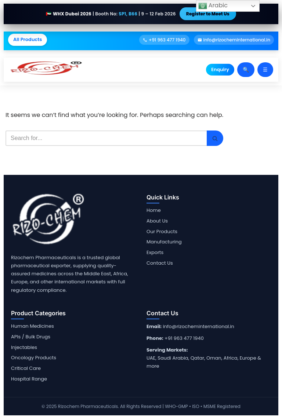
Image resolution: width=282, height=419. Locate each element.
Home (154, 210)
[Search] (106, 138)
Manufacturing (164, 241)
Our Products (162, 231)
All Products (27, 39)
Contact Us (160, 263)
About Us (157, 220)
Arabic (213, 5)
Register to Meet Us (207, 14)
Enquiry (220, 69)
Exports (155, 252)
